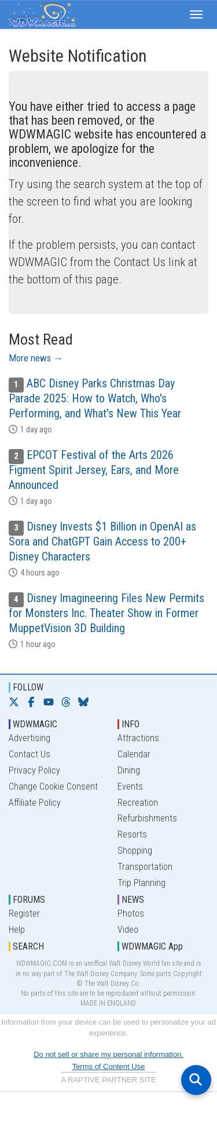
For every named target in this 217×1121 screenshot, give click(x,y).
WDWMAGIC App (152, 946)
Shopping (134, 850)
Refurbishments (147, 818)
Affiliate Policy (35, 802)
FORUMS (29, 899)
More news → (36, 358)
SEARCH (28, 946)
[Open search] (196, 1080)
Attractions (138, 738)
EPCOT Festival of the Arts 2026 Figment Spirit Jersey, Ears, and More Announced (94, 470)
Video (127, 929)
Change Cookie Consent (53, 786)
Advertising (29, 738)
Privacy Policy (34, 770)
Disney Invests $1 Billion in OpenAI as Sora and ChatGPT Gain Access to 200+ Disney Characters (102, 541)
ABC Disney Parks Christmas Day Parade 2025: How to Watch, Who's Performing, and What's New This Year (95, 398)
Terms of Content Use (108, 1066)
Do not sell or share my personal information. (108, 1054)
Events (130, 786)
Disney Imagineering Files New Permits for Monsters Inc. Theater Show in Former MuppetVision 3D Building (106, 613)
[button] (196, 14)
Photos (130, 913)
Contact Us (29, 754)
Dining (128, 770)
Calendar (133, 754)
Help (17, 929)
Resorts (132, 834)
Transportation (144, 866)
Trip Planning (141, 882)
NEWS (133, 899)
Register (24, 913)
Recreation (137, 802)
